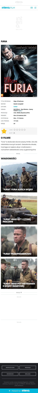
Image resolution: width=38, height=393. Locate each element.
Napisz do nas (10, 367)
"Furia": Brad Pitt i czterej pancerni (17, 220)
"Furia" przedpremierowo (17, 254)
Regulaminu (25, 382)
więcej (19, 110)
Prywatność (11, 383)
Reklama (27, 374)
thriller (15, 106)
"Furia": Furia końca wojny (18, 189)
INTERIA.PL (22, 383)
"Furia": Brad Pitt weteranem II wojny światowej (19, 284)
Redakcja (28, 367)
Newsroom (10, 374)
